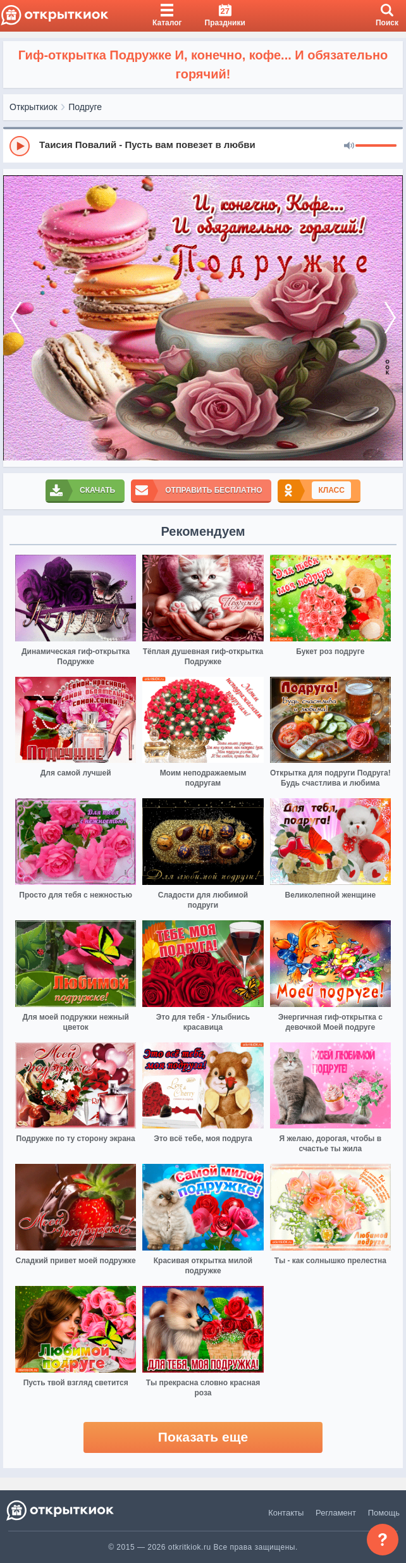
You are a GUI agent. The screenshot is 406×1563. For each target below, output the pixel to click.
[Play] (19, 146)
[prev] (15, 317)
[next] (390, 317)
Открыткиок (33, 107)
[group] (203, 145)
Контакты (286, 1512)
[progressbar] (376, 146)
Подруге (85, 107)
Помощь (384, 1512)
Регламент (336, 1512)
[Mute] (349, 146)
